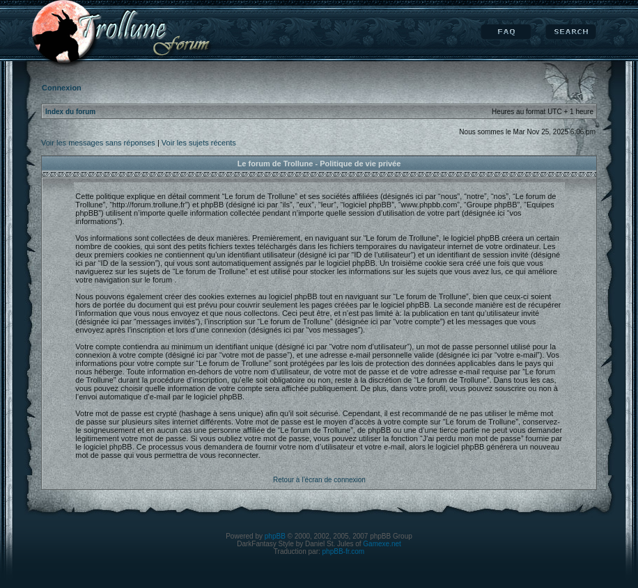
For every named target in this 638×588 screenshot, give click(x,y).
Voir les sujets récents (199, 142)
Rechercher (570, 32)
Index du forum (70, 112)
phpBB (275, 536)
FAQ (506, 32)
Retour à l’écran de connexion (319, 480)
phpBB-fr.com (343, 551)
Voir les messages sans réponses (98, 142)
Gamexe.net (381, 544)
